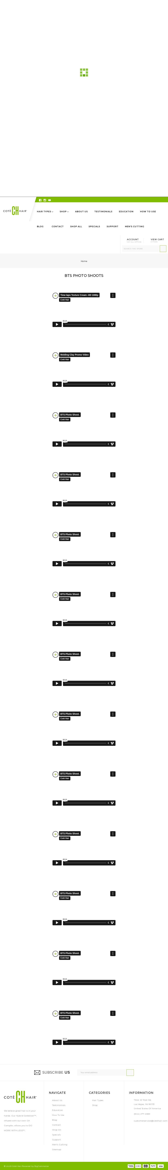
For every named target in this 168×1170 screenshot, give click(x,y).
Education (126, 211)
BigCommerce (41, 1166)
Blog (40, 226)
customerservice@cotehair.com (150, 1121)
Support (112, 226)
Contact (58, 226)
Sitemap (56, 1149)
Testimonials (103, 211)
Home (84, 261)
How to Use (148, 211)
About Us (81, 211)
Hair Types (45, 211)
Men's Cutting (134, 226)
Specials (94, 226)
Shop (64, 211)
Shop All (76, 226)
